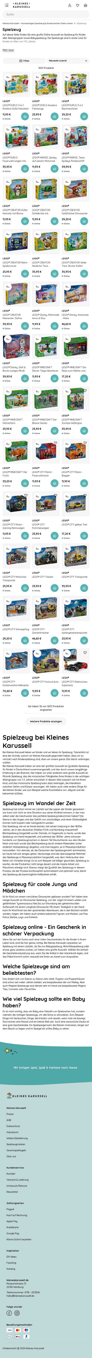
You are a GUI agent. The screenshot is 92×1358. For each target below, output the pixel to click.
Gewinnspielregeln (16, 1150)
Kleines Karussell (16, 1108)
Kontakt (11, 1173)
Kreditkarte (13, 1227)
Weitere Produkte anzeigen (46, 721)
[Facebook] (9, 1313)
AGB (9, 1120)
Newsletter (12, 1191)
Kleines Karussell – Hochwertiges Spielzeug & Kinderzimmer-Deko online (38, 23)
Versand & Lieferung (18, 1179)
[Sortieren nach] (68, 61)
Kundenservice (15, 1167)
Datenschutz (13, 1126)
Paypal (10, 1209)
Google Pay (13, 1233)
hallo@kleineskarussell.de (20, 1295)
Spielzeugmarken (16, 1144)
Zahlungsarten (15, 1203)
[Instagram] (17, 1313)
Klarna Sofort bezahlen (19, 1239)
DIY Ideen (12, 1256)
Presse (10, 1114)
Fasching (11, 1262)
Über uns (11, 1156)
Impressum (12, 1132)
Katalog (11, 1268)
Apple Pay (12, 1221)
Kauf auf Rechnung (17, 1215)
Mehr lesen (8, 50)
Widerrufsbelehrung (17, 1138)
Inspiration (13, 1250)
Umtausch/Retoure (17, 1185)
